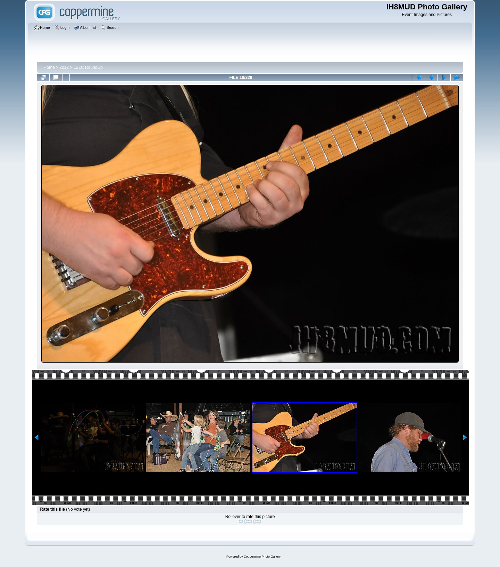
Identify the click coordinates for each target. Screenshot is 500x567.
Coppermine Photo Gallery (262, 556)
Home (49, 67)
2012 (64, 67)
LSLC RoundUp (88, 67)
